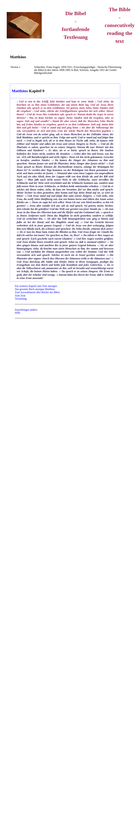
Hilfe (17, 312)
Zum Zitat (20, 295)
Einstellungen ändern (26, 309)
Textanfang (21, 298)
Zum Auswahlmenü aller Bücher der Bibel (37, 292)
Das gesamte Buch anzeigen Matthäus (35, 289)
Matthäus (18, 57)
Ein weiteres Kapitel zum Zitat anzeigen (36, 286)
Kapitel (35, 91)
